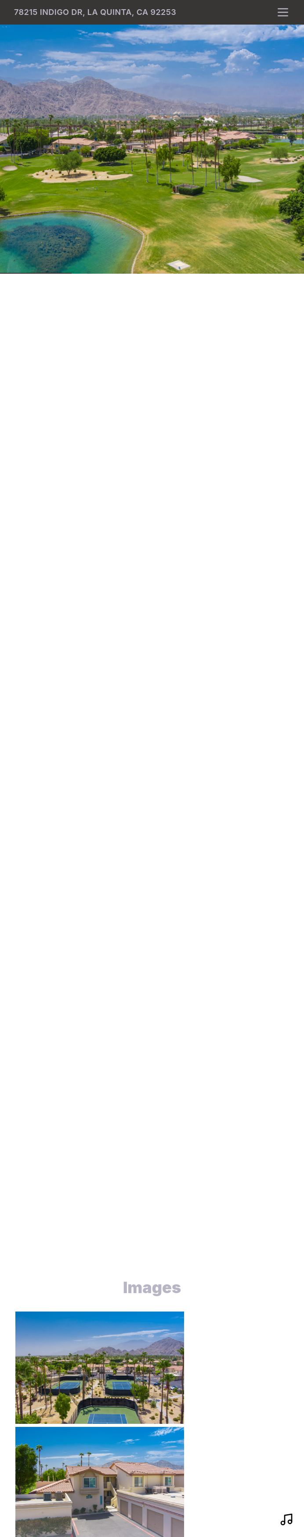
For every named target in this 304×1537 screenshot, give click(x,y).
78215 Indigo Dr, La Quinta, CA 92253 (95, 12)
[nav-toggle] (283, 12)
